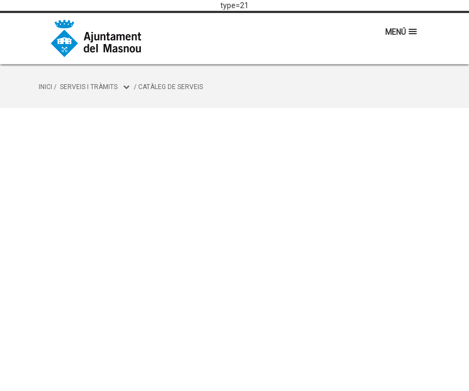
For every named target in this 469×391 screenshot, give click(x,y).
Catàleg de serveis (170, 87)
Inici (45, 87)
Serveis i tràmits (89, 87)
